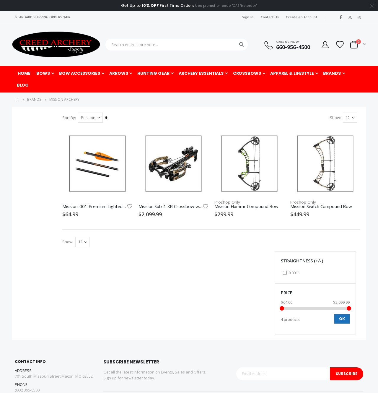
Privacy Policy (171, 335)
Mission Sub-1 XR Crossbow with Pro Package (197, 196)
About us (111, 321)
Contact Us (270, 17)
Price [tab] (29, 154)
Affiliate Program (118, 335)
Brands (34, 99)
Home (17, 99)
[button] (161, 195)
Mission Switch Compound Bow (327, 196)
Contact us (112, 328)
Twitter (35, 325)
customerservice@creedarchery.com (48, 311)
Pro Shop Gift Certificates (314, 328)
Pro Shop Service (229, 328)
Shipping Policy (172, 328)
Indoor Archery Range (311, 321)
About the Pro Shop (231, 321)
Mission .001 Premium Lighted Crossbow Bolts (131, 196)
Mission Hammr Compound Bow (262, 196)
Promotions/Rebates (177, 342)
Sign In (248, 17)
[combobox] (176, 45)
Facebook (21, 325)
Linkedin (49, 325)
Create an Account (301, 17)
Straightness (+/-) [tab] (45, 122)
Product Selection (229, 335)
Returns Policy (171, 321)
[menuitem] (23, 85)
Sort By (111, 117)
